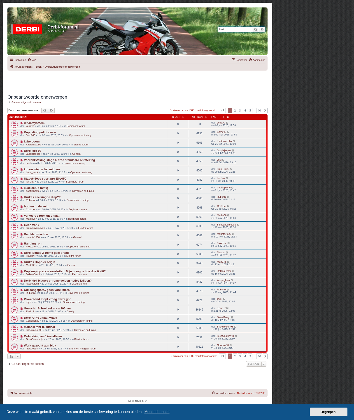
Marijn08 (30, 218)
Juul (28, 163)
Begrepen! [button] (329, 412)
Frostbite (31, 246)
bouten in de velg (36, 206)
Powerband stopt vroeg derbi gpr (47, 299)
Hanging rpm (33, 243)
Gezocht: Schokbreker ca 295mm (47, 308)
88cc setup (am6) (36, 188)
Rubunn (30, 200)
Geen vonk (31, 225)
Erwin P (30, 311)
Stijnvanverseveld (35, 228)
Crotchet (30, 209)
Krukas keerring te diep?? (42, 197)
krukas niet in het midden (42, 169)
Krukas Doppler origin (39, 262)
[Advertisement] (137, 81)
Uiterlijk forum (79, 283)
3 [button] (240, 110)
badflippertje (33, 191)
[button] (222, 110)
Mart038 (30, 265)
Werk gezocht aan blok (40, 345)
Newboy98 (32, 348)
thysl (28, 302)
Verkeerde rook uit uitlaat (42, 215)
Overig (70, 311)
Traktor (30, 255)
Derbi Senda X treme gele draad (46, 252)
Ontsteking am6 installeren (43, 336)
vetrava (30, 126)
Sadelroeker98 (34, 330)
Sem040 (30, 135)
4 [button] (245, 110)
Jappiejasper (33, 153)
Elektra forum (81, 144)
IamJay (30, 181)
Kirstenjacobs (33, 144)
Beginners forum (76, 126)
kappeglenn (32, 283)
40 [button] (259, 110)
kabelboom (32, 141)
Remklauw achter (36, 234)
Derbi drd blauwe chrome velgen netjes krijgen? (58, 280)
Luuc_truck (32, 172)
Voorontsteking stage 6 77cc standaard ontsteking (59, 160)
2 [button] (235, 110)
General (76, 153)
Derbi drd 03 (32, 150)
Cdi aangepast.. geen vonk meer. (47, 290)
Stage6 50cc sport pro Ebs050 (45, 178)
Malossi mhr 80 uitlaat (39, 327)
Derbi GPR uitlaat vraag (40, 317)
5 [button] (250, 110)
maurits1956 (33, 237)
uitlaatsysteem (34, 123)
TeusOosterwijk (34, 339)
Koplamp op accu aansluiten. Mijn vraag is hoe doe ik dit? (65, 271)
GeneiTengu (32, 320)
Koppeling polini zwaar (40, 132)
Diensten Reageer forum (82, 348)
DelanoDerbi (33, 274)
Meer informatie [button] (156, 412)
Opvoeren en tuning (80, 135)
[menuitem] (32, 60)
